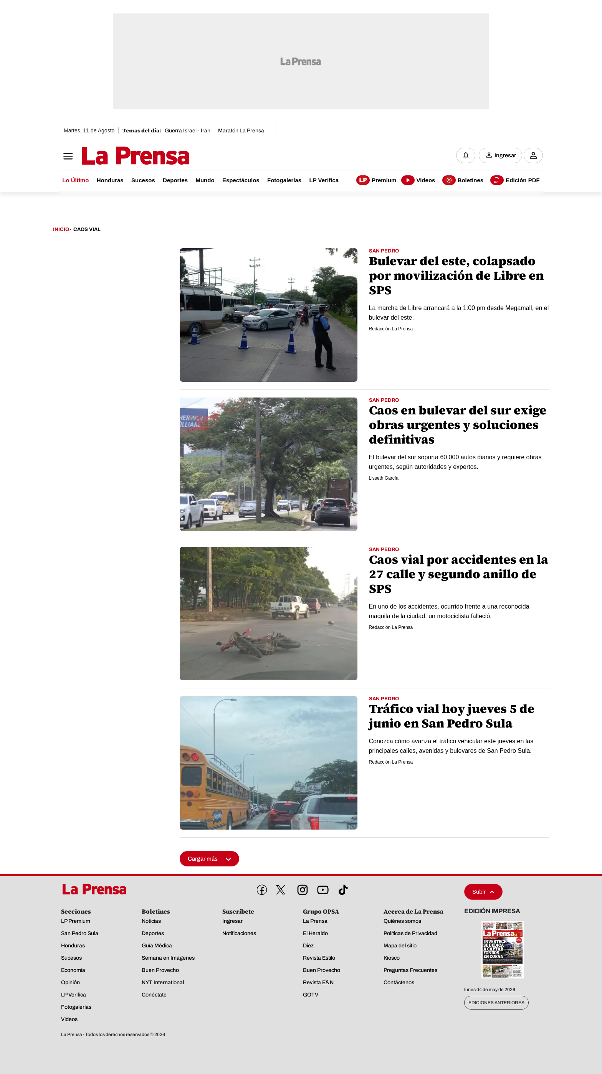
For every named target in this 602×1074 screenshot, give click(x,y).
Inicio (61, 229)
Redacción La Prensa (391, 329)
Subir (483, 891)
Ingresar (505, 155)
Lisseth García (384, 478)
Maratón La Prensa (241, 131)
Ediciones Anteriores (496, 1002)
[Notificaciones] (465, 155)
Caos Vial (87, 229)
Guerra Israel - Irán (187, 131)
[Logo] (116, 156)
